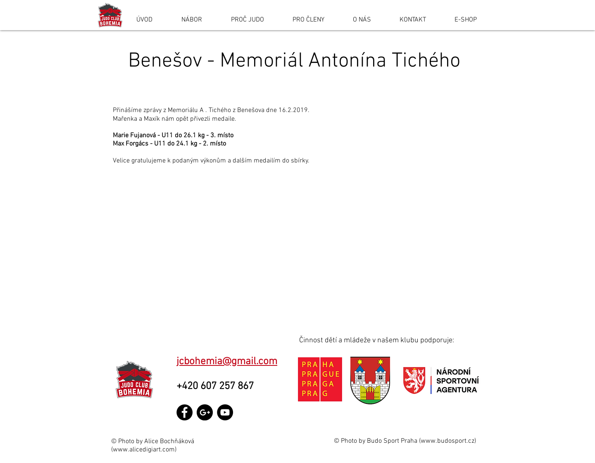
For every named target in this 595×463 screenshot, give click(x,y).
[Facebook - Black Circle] (184, 412)
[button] (297, 248)
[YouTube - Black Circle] (225, 412)
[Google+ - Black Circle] (205, 412)
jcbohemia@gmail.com (226, 362)
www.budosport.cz (447, 441)
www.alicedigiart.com (144, 450)
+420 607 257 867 (217, 386)
